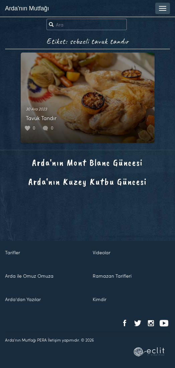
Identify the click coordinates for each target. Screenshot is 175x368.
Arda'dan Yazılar (23, 299)
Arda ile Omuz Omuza (29, 276)
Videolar (101, 252)
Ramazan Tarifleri (112, 276)
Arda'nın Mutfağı (27, 8)
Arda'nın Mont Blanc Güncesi (87, 162)
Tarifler (12, 252)
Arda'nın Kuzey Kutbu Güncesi (87, 181)
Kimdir (99, 299)
